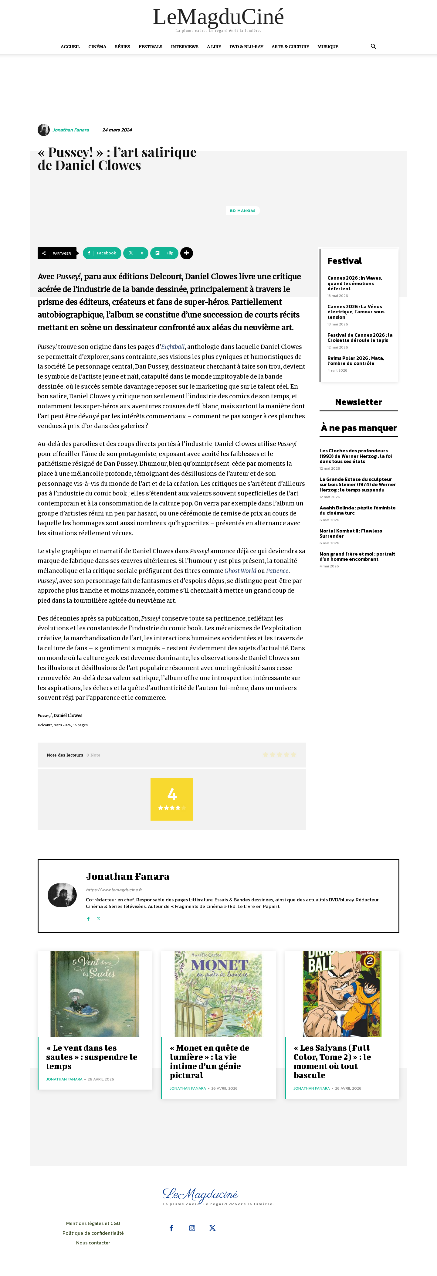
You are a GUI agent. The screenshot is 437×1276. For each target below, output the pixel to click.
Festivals (150, 46)
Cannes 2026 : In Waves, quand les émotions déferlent (354, 283)
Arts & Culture (290, 46)
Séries (122, 46)
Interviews (184, 46)
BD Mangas (243, 210)
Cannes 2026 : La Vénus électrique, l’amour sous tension (355, 312)
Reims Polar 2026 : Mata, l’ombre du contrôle (355, 360)
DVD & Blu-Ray (246, 46)
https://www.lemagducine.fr (114, 889)
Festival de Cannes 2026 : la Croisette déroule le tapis (360, 337)
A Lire (214, 46)
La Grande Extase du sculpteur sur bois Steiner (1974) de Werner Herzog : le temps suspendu (358, 484)
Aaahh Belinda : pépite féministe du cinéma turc (358, 510)
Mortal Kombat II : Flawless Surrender (351, 533)
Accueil (70, 46)
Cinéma (97, 46)
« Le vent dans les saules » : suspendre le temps (91, 1056)
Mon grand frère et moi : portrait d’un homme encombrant (357, 556)
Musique (327, 46)
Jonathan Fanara (71, 130)
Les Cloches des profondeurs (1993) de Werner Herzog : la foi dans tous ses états (356, 456)
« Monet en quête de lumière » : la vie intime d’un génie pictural (209, 1061)
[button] (373, 47)
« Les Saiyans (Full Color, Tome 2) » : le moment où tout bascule (332, 1061)
